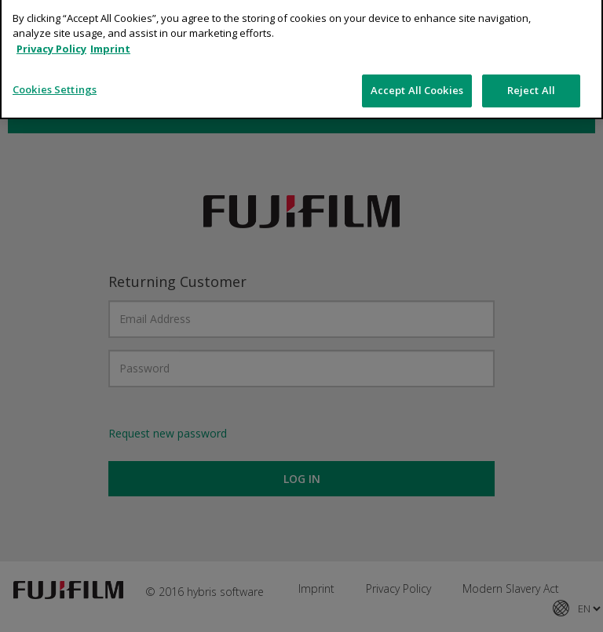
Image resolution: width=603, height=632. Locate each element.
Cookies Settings (55, 64)
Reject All (531, 65)
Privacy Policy (51, 23)
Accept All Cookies (417, 65)
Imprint (110, 23)
